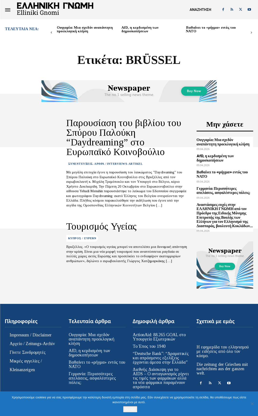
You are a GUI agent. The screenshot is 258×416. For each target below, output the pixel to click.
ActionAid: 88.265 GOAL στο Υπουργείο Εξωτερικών (159, 331)
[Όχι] (252, 403)
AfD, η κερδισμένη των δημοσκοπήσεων (140, 29)
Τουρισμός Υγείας (97, 214)
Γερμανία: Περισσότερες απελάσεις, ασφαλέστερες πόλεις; (224, 188)
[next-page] (251, 33)
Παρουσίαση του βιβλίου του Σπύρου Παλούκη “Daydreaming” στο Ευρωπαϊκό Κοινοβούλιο (126, 131)
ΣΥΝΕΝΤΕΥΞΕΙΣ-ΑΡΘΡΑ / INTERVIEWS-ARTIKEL (105, 151)
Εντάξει (130, 409)
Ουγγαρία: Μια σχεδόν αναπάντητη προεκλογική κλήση (85, 29)
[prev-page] (51, 33)
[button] (200, 9)
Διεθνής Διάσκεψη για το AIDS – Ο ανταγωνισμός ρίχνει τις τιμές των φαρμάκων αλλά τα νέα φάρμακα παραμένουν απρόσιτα (161, 373)
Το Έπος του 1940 (149, 341)
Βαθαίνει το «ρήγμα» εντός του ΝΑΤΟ (211, 29)
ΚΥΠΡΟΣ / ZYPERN (82, 225)
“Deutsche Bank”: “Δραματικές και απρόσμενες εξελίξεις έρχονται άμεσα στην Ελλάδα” (161, 353)
